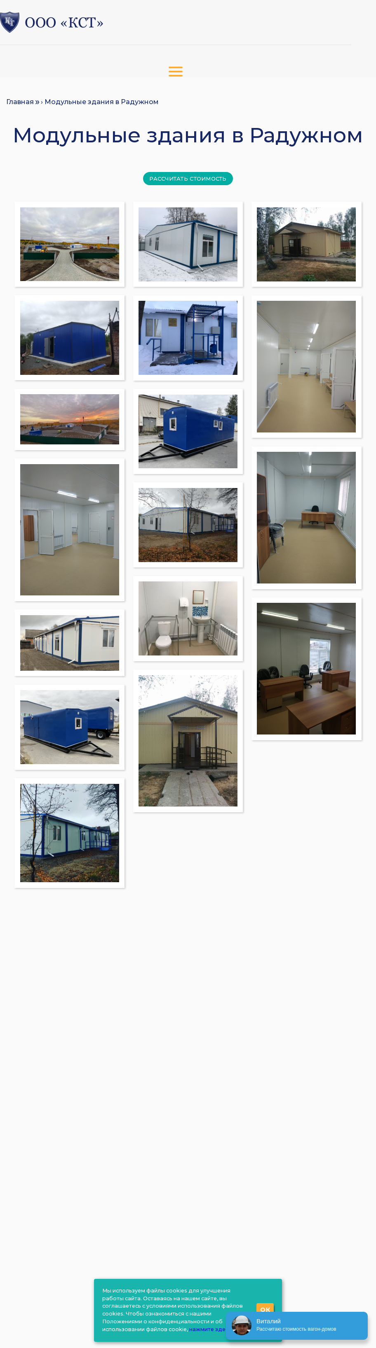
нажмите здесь (210, 1329)
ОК (265, 1309)
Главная (20, 102)
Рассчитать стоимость (187, 178)
